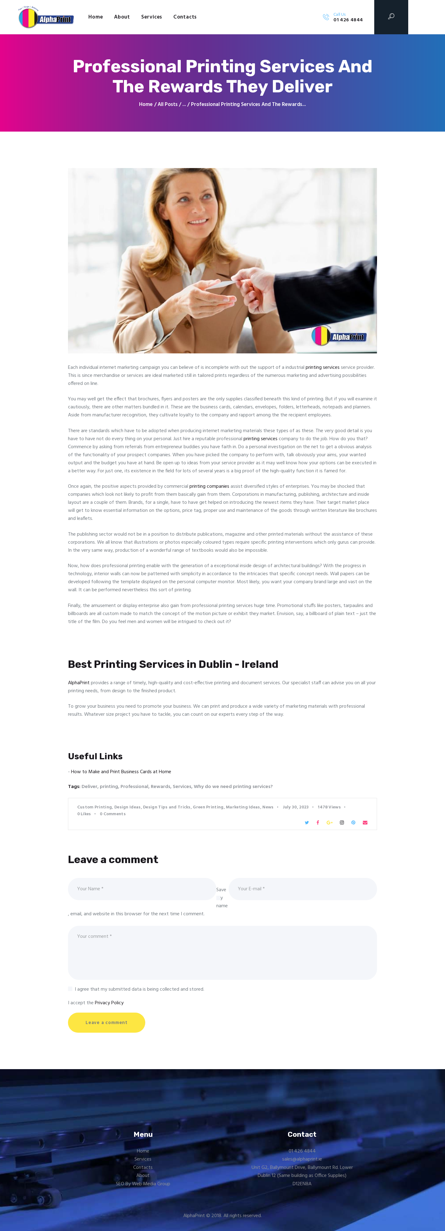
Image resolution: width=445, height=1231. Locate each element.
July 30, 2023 (296, 807)
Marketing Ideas (243, 807)
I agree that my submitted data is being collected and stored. (139, 990)
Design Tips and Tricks (167, 807)
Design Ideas (127, 807)
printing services (323, 368)
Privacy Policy (109, 1004)
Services (182, 787)
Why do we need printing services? (233, 787)
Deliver (89, 787)
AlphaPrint (79, 683)
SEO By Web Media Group (143, 1184)
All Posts (168, 104)
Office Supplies (330, 1176)
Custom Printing (94, 807)
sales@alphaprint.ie (302, 1160)
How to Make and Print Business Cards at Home (121, 772)
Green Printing (208, 807)
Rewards (160, 787)
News (267, 807)
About (143, 1176)
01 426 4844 (302, 1152)
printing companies (209, 487)
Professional (134, 787)
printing (109, 787)
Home (146, 104)
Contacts (143, 1168)
